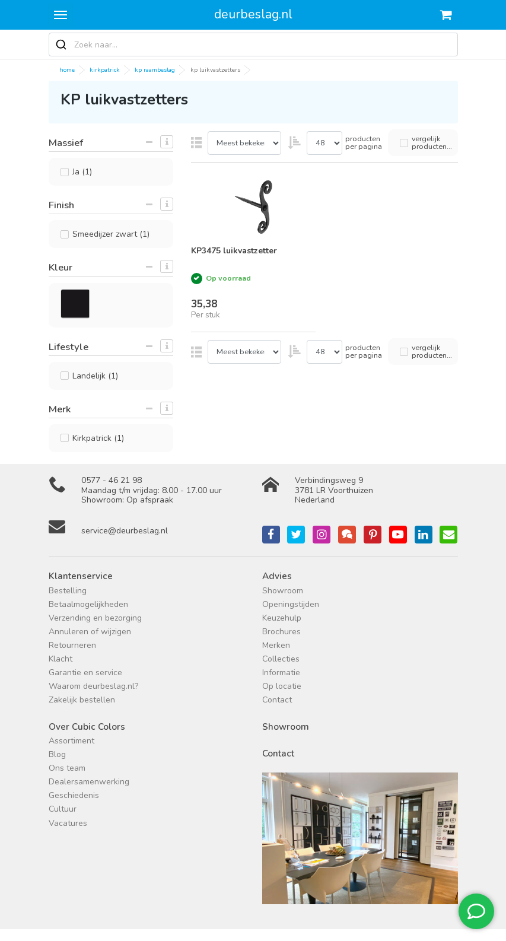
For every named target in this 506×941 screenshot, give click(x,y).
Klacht (60, 659)
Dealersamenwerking (89, 781)
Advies (277, 576)
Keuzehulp (281, 618)
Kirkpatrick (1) (98, 438)
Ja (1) (82, 171)
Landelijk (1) (95, 376)
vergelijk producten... (432, 142)
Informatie (281, 672)
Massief (66, 143)
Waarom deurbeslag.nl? (93, 686)
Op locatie (281, 686)
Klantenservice (81, 576)
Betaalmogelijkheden (88, 604)
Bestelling (68, 590)
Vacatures (68, 823)
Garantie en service (85, 672)
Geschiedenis (74, 795)
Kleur (60, 267)
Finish (61, 205)
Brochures (281, 631)
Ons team (67, 768)
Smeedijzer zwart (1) (110, 234)
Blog (57, 754)
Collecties (281, 659)
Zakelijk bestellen (82, 699)
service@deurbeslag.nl (124, 530)
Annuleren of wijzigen (90, 631)
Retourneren (72, 645)
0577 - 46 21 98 (111, 480)
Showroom (282, 590)
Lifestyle (68, 347)
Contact (277, 699)
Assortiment (71, 740)
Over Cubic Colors (87, 726)
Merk (60, 409)
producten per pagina (363, 142)
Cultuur (63, 809)
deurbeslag (253, 14)
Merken (276, 645)
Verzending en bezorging (95, 618)
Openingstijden (290, 604)
